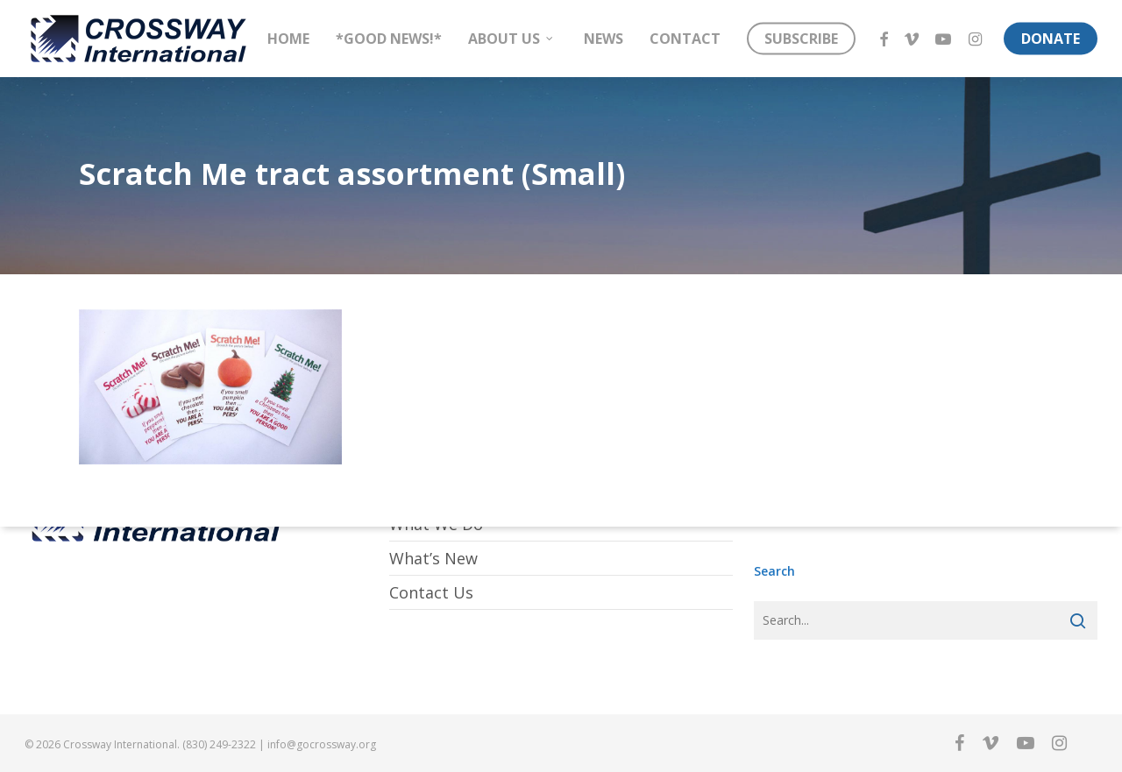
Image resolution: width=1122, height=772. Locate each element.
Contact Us (431, 592)
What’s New (433, 558)
